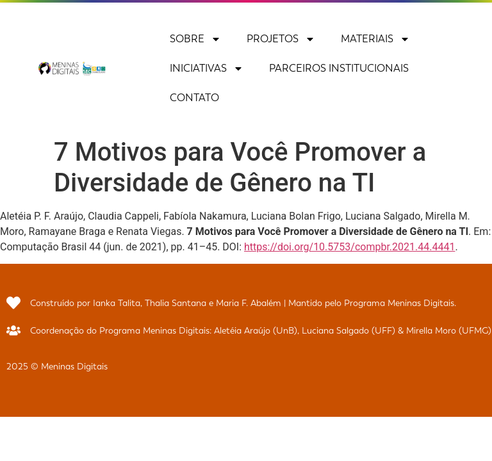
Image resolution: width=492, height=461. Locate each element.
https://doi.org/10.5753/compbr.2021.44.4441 (349, 247)
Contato (194, 97)
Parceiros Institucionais (339, 68)
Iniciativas (206, 68)
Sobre (195, 39)
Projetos (281, 39)
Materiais (375, 39)
